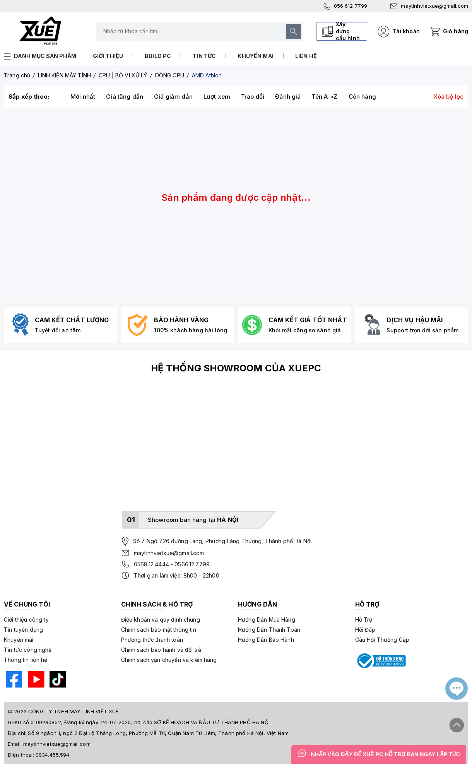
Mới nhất (82, 96)
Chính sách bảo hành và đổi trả (161, 649)
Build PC (158, 56)
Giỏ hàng (455, 31)
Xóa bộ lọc (448, 96)
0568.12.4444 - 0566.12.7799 (172, 564)
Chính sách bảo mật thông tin (158, 629)
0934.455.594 (53, 755)
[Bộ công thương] (380, 660)
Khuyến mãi (19, 639)
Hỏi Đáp (365, 629)
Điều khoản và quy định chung (160, 619)
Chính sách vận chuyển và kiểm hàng (169, 659)
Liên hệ (306, 56)
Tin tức (204, 56)
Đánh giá (288, 96)
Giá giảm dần (173, 96)
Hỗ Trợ (364, 619)
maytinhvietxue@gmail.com (429, 6)
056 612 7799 (345, 6)
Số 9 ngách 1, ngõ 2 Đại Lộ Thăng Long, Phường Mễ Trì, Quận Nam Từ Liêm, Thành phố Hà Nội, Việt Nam (158, 733)
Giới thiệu (108, 56)
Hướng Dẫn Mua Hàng (266, 619)
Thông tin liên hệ (26, 659)
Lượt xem (217, 96)
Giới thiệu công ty (26, 619)
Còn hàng (362, 96)
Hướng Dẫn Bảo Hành (266, 639)
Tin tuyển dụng (23, 629)
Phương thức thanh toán (152, 639)
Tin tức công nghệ (28, 649)
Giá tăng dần (124, 96)
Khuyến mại (256, 56)
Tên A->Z (324, 96)
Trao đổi (252, 96)
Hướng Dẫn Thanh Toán (269, 629)
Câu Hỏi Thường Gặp (382, 639)
